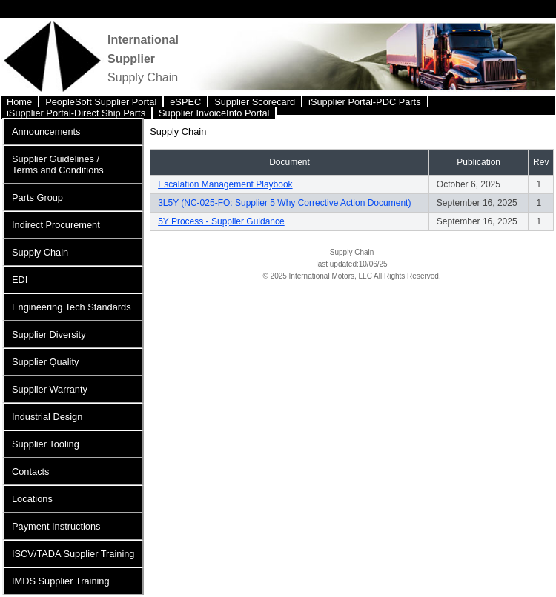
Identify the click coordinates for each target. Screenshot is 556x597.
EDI (19, 279)
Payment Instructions (56, 526)
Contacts (31, 471)
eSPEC (185, 101)
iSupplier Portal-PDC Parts (364, 101)
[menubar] (278, 105)
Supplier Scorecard (254, 101)
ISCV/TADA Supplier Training (73, 553)
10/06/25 (373, 264)
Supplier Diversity (49, 334)
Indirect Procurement (56, 224)
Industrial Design (47, 416)
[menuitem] (20, 101)
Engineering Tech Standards (71, 307)
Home (19, 101)
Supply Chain (40, 252)
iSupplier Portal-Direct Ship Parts (76, 113)
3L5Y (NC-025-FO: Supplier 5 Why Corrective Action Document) (284, 203)
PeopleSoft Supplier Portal (100, 101)
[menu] (73, 356)
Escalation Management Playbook (225, 184)
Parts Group (37, 197)
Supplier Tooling (45, 444)
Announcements (46, 131)
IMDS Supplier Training (61, 581)
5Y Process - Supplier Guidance (221, 221)
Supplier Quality (45, 361)
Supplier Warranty (49, 389)
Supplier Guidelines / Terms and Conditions (58, 164)
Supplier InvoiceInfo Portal (214, 113)
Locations (32, 498)
